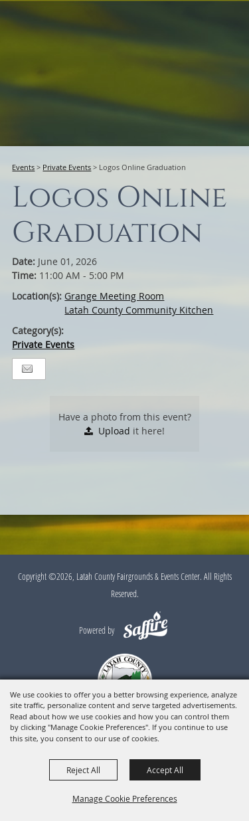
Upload (114, 430)
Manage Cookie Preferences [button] (124, 798)
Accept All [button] (165, 770)
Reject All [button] (83, 770)
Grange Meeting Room (114, 296)
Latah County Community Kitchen (138, 310)
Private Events (66, 167)
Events (23, 167)
